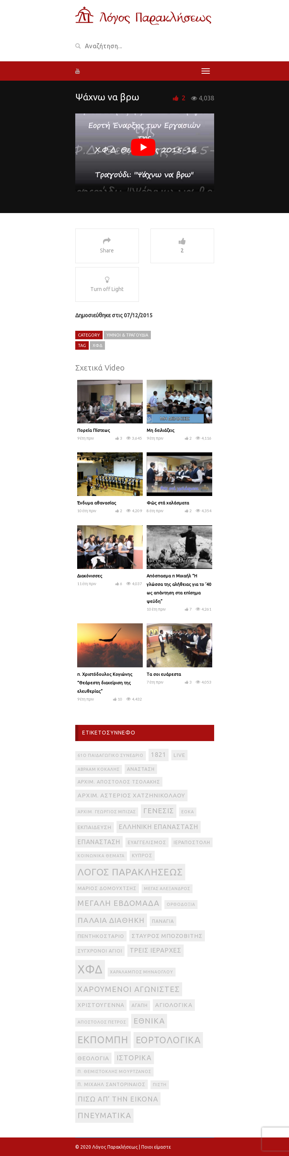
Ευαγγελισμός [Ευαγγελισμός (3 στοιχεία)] (147, 842)
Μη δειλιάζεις (160, 430)
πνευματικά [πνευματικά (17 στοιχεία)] (104, 1115)
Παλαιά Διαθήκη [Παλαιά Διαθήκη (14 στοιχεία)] (111, 920)
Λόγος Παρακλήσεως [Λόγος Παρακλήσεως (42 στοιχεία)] (130, 872)
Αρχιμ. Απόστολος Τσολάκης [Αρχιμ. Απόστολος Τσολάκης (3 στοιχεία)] (119, 781)
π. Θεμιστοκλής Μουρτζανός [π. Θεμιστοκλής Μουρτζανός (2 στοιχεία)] (114, 1071)
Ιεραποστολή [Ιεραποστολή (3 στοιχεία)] (192, 842)
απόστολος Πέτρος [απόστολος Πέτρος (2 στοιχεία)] (102, 1022)
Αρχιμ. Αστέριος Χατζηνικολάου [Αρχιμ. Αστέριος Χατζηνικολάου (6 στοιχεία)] (131, 795)
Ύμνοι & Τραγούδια (127, 335)
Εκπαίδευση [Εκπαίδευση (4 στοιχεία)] (95, 827)
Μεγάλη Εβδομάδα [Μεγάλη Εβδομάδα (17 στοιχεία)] (118, 903)
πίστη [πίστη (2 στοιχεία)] (160, 1084)
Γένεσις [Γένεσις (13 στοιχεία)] (158, 811)
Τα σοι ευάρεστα (164, 674)
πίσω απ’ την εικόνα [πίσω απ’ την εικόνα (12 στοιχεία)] (118, 1099)
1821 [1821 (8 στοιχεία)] (158, 754)
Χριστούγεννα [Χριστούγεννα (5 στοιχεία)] (101, 1005)
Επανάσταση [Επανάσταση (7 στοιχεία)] (99, 841)
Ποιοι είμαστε (156, 1146)
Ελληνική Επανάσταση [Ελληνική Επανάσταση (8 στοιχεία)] (158, 826)
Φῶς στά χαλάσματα (168, 503)
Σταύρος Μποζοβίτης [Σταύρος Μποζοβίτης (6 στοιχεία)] (167, 936)
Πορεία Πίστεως (93, 430)
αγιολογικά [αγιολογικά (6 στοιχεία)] (174, 1005)
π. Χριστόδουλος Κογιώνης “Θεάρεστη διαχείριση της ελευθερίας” (104, 683)
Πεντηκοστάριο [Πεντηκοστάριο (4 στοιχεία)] (101, 936)
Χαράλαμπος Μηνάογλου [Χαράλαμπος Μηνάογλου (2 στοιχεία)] (141, 972)
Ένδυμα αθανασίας (96, 503)
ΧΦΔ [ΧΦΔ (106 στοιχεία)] (90, 969)
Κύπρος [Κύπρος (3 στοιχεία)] (142, 855)
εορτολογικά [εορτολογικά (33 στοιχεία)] (168, 1040)
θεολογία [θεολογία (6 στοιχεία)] (93, 1058)
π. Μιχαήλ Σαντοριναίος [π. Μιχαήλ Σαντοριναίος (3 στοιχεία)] (111, 1084)
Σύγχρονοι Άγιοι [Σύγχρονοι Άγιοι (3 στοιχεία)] (100, 950)
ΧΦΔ (97, 345)
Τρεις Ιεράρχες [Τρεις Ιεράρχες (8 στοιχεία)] (155, 950)
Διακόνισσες (89, 576)
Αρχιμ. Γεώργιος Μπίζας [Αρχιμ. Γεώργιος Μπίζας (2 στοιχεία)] (107, 811)
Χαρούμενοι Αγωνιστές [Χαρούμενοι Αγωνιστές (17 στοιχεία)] (129, 989)
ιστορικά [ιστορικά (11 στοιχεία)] (134, 1057)
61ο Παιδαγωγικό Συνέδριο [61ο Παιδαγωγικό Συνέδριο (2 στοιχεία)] (111, 755)
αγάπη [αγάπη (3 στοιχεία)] (140, 1005)
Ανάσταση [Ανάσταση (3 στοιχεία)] (141, 769)
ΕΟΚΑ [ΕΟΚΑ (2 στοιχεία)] (187, 811)
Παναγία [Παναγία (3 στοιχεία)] (163, 921)
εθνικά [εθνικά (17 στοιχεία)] (149, 1020)
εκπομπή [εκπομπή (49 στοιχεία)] (103, 1039)
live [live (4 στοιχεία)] (179, 755)
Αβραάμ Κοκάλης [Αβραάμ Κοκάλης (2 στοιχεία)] (99, 769)
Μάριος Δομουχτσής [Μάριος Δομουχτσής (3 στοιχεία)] (107, 888)
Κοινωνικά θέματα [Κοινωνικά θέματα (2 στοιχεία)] (101, 855)
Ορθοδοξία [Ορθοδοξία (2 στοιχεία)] (181, 904)
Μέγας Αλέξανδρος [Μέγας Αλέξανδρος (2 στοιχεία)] (167, 888)
